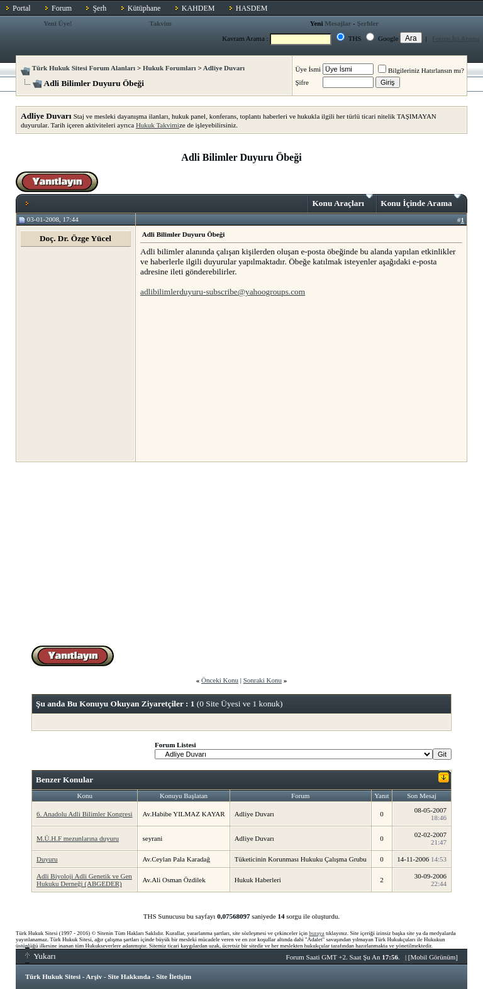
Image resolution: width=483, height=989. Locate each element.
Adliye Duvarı (224, 68)
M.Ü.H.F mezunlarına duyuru (77, 838)
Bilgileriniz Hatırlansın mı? (421, 70)
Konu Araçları (342, 201)
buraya (317, 933)
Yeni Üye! (57, 23)
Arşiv (94, 976)
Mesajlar (338, 23)
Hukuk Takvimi (157, 125)
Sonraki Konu (262, 680)
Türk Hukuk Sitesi (52, 976)
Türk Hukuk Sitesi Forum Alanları (83, 68)
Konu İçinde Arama (420, 201)
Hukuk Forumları (169, 68)
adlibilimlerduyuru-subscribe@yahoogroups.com (222, 291)
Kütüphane (144, 8)
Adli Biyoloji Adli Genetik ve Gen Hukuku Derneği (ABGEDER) (84, 879)
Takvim (160, 23)
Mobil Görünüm (433, 957)
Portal (22, 8)
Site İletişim (173, 976)
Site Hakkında (129, 976)
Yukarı (40, 956)
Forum (62, 8)
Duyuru (47, 859)
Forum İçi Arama (456, 38)
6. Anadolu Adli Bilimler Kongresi (84, 814)
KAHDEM (198, 8)
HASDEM (252, 8)
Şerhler (368, 23)
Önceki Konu (219, 680)
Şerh (99, 8)
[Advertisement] (234, 378)
